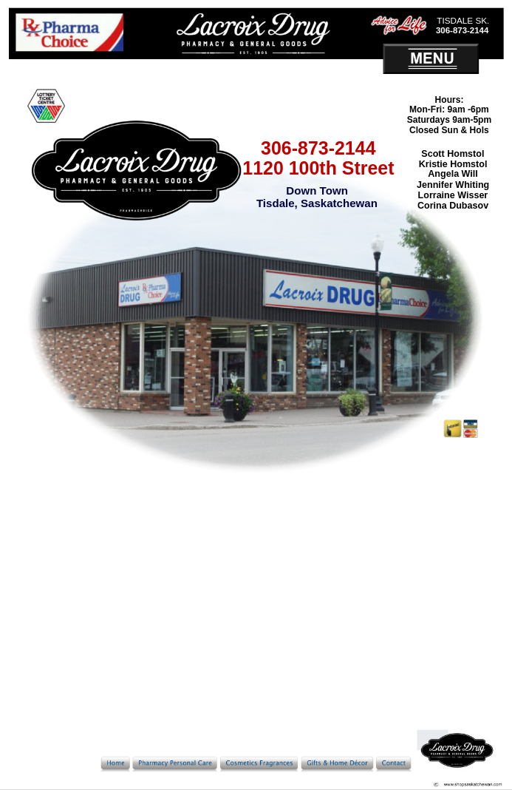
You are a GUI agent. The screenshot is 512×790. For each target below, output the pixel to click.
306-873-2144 (318, 148)
